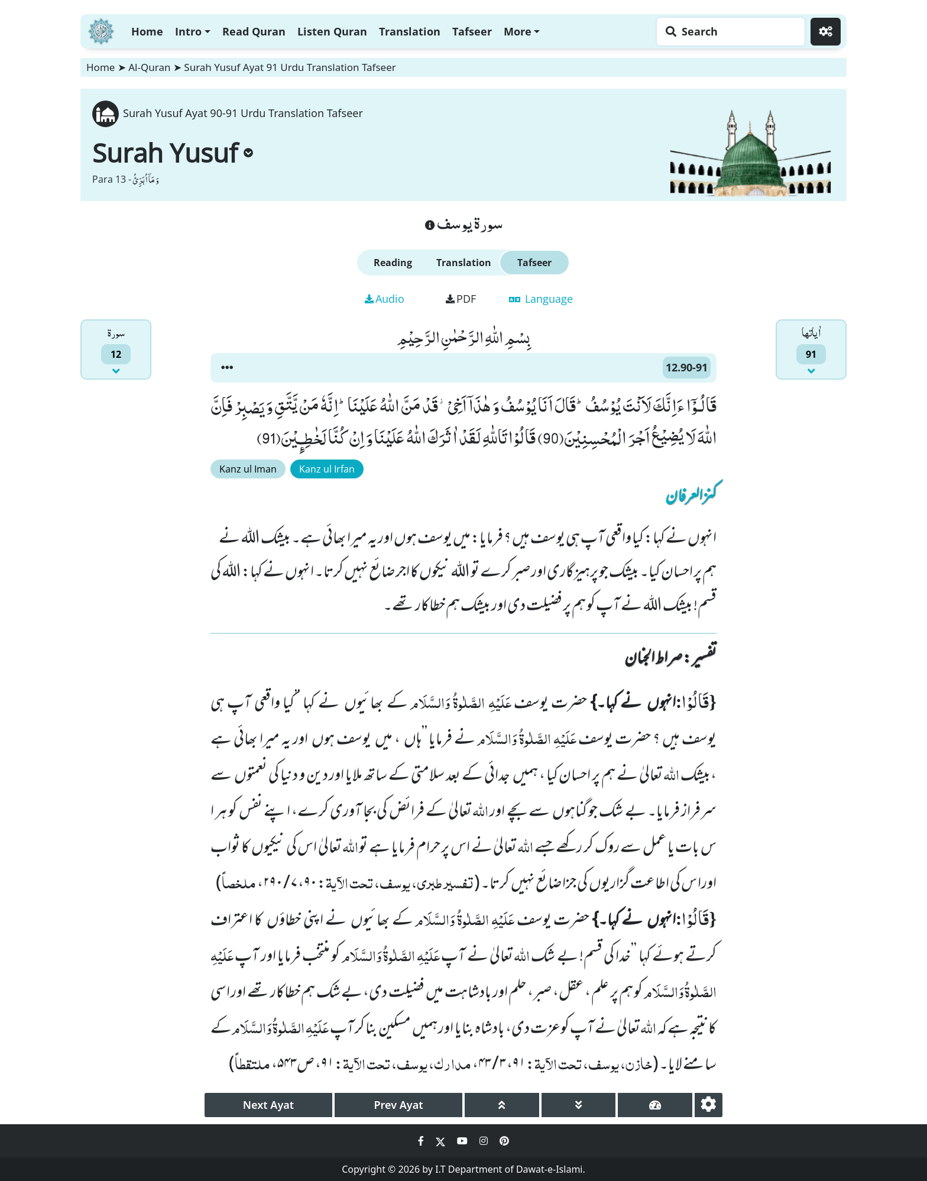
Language (541, 299)
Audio (384, 299)
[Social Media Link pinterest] (504, 1140)
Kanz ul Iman (248, 468)
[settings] (708, 1105)
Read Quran (254, 31)
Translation (409, 31)
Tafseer (472, 31)
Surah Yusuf (172, 152)
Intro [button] (188, 31)
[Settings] (826, 32)
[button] (227, 367)
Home (147, 31)
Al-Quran (149, 67)
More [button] (517, 31)
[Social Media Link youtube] (463, 1140)
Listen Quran (332, 31)
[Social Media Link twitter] (442, 1140)
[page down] (578, 1105)
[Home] (101, 30)
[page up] (502, 1105)
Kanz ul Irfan (327, 468)
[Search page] (728, 32)
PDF (461, 299)
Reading (393, 262)
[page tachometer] (655, 1105)
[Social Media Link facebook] (422, 1140)
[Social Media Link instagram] (484, 1140)
